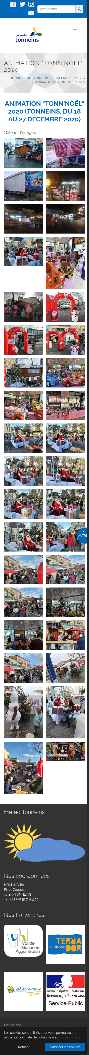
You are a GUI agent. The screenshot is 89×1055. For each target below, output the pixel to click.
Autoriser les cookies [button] (65, 1047)
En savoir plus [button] (70, 1037)
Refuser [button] (23, 1047)
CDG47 (9, 1048)
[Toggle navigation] (75, 28)
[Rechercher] (56, 9)
